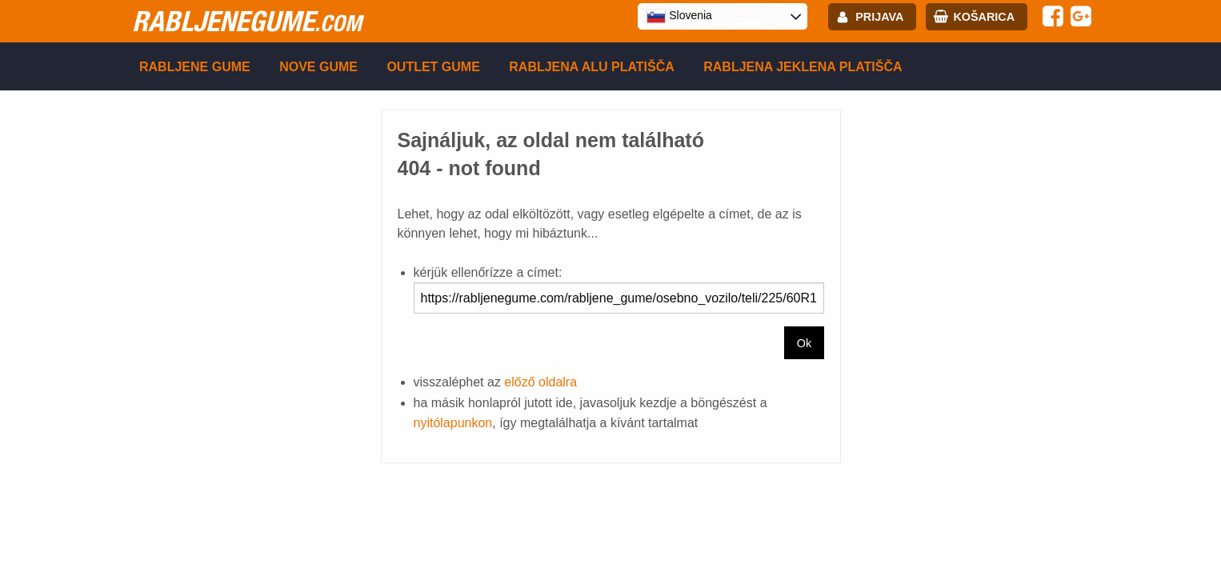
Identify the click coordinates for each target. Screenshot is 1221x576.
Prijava (879, 16)
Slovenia (679, 16)
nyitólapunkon (453, 423)
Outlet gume (432, 67)
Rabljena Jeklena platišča (802, 67)
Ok (804, 343)
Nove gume (318, 67)
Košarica (984, 16)
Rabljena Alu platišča (592, 67)
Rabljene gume (194, 67)
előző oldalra (540, 382)
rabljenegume (247, 21)
